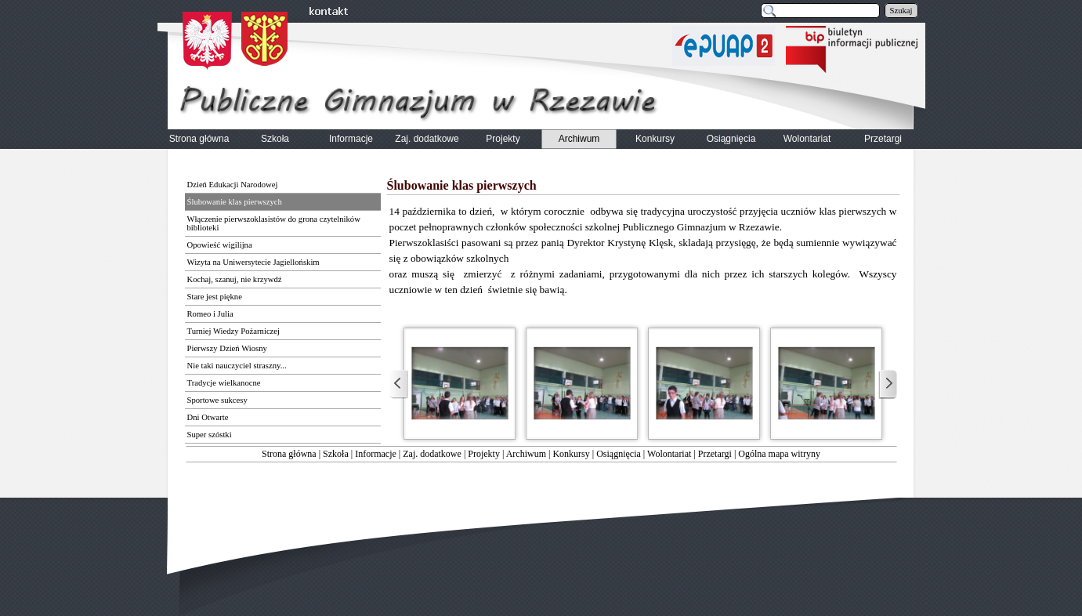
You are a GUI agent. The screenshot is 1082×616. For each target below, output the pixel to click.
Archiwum (526, 453)
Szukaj (901, 10)
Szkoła (336, 453)
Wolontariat (669, 453)
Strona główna (289, 453)
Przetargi (715, 453)
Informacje (375, 453)
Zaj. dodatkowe (432, 453)
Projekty (484, 453)
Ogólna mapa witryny (779, 453)
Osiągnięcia (618, 453)
